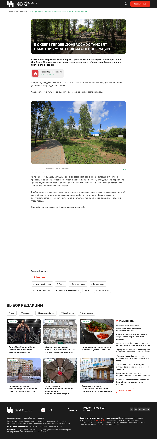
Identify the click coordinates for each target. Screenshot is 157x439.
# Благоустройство (41, 290)
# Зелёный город (77, 284)
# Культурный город (42, 284)
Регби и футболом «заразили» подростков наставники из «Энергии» (133, 374)
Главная (10, 12)
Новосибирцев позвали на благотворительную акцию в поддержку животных (128, 328)
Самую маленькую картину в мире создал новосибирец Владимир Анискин (131, 336)
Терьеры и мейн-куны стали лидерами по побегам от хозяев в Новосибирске (133, 350)
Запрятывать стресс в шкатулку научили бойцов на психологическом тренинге (132, 366)
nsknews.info (101, 420)
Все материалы (140, 4)
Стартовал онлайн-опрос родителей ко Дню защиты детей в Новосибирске (133, 344)
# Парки (60, 284)
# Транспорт (26, 313)
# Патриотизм (102, 290)
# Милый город (67, 313)
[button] (41, 170)
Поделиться (39, 277)
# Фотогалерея (97, 284)
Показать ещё (125, 390)
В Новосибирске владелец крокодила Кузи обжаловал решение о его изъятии (132, 382)
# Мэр (87, 290)
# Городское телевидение (67, 290)
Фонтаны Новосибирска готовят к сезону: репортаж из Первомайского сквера (133, 358)
